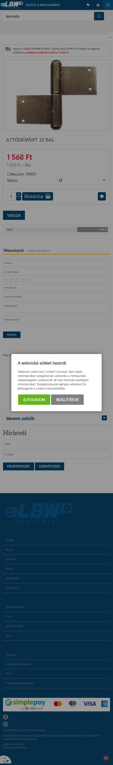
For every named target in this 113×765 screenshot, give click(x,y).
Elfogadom (34, 399)
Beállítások (67, 399)
